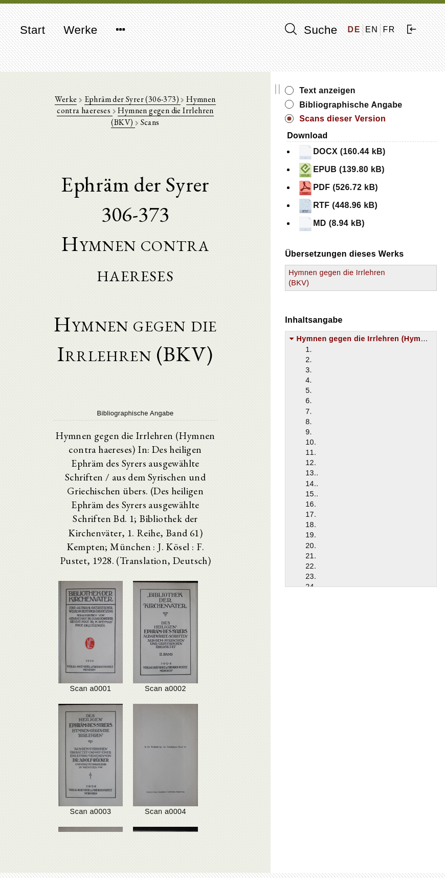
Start (32, 30)
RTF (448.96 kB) (393, 268)
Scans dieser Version (389, 136)
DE (354, 29)
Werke (80, 30)
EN (371, 29)
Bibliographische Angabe (398, 110)
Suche (311, 29)
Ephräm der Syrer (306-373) (133, 102)
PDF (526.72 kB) (394, 238)
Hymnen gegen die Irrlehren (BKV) (154, 114)
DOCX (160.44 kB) (397, 180)
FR (389, 29)
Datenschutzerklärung (379, 855)
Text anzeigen (391, 90)
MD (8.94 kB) (395, 292)
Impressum (361, 845)
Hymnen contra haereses (230, 102)
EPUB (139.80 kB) (397, 209)
